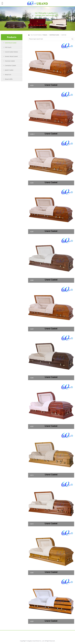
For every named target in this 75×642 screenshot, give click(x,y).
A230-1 (32, 134)
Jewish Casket (9, 70)
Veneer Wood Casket (11, 56)
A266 (31, 280)
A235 (31, 232)
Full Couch (8, 47)
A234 (31, 183)
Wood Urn (8, 74)
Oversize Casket (10, 61)
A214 (31, 475)
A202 (31, 426)
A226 (31, 85)
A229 (31, 329)
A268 (31, 378)
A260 (31, 573)
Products (45, 35)
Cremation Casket (10, 65)
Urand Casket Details (11, 52)
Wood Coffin (9, 79)
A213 (31, 524)
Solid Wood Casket (10, 43)
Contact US (63, 633)
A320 (31, 621)
